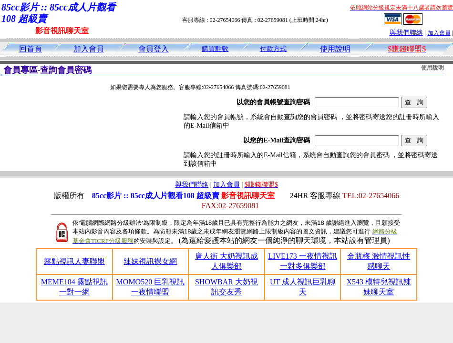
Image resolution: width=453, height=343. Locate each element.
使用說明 (335, 49)
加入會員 (439, 33)
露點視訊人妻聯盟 (74, 261)
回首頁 (30, 49)
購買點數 (215, 48)
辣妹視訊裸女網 (150, 261)
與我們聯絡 (406, 32)
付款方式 (273, 48)
